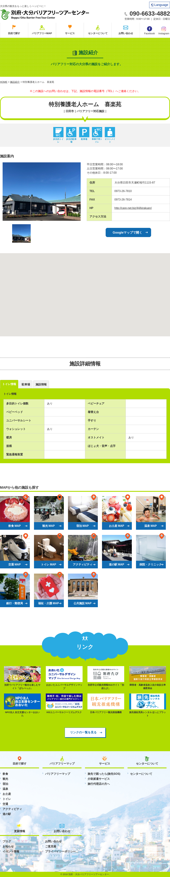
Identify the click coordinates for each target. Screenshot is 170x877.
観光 (5, 778)
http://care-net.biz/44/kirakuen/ (133, 208)
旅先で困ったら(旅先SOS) (104, 773)
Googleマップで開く (127, 232)
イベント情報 (11, 851)
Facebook (149, 30)
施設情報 (41, 384)
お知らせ (8, 846)
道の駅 (7, 814)
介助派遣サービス (99, 778)
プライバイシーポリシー (60, 851)
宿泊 (5, 783)
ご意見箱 (50, 846)
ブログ (7, 841)
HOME (3, 82)
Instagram (163, 30)
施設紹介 (15, 82)
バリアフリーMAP (42, 33)
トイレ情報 (9, 384)
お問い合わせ (125, 33)
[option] (42, 191)
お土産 (7, 793)
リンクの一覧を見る (83, 732)
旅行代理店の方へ (99, 783)
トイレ (7, 798)
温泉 (5, 788)
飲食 (5, 773)
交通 (5, 803)
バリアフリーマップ (57, 773)
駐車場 (26, 384)
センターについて (98, 33)
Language (159, 5)
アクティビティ (12, 809)
